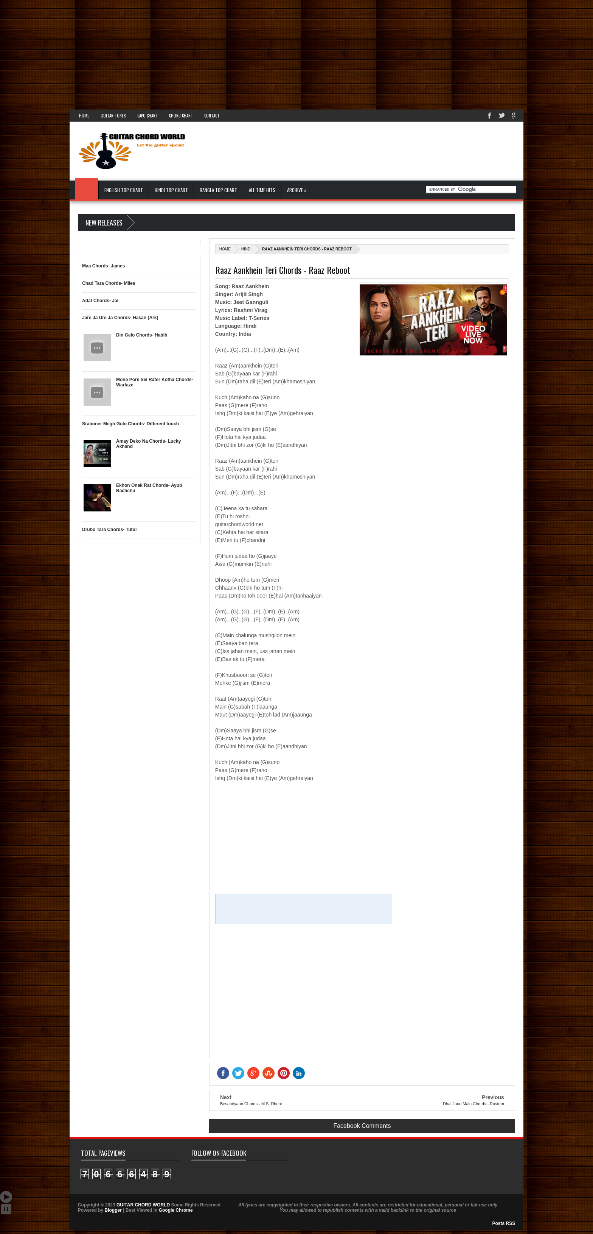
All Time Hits (262, 190)
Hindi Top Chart (171, 190)
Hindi (246, 249)
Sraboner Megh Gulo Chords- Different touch (130, 423)
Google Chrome (176, 1210)
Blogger (112, 1210)
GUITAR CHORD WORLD (230, 1171)
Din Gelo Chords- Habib (141, 335)
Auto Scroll (6, 1197)
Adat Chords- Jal (100, 300)
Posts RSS (503, 1223)
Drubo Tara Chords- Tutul (109, 529)
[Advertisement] (227, 53)
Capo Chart (147, 116)
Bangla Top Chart (218, 190)
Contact (211, 116)
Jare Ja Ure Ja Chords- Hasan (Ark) (120, 317)
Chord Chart (181, 116)
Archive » (297, 190)
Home (84, 116)
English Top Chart (123, 190)
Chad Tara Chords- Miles (108, 283)
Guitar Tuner (113, 116)
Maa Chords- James (103, 266)
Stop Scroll (6, 1209)
